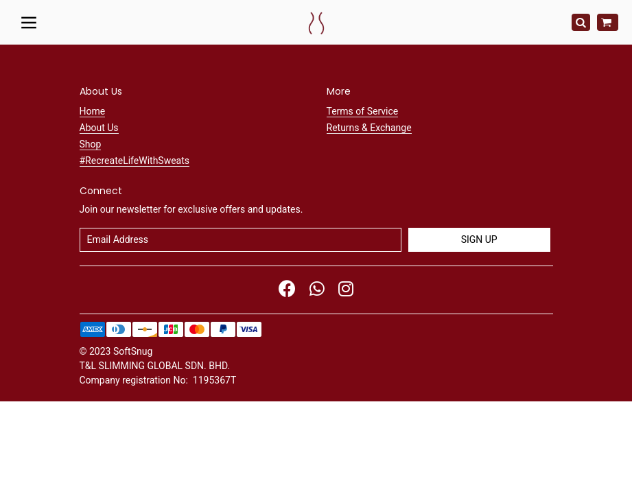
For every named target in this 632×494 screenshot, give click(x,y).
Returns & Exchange (369, 127)
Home (93, 111)
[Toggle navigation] (29, 22)
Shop (91, 144)
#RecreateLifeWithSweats (135, 160)
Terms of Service (363, 111)
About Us (99, 127)
